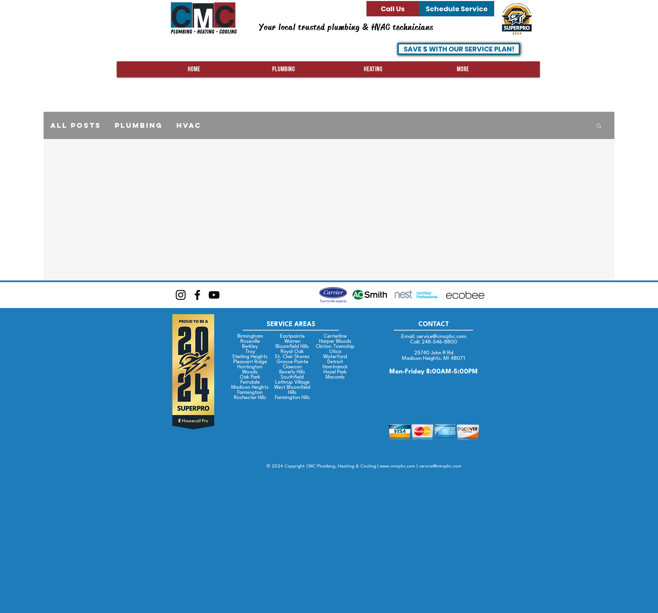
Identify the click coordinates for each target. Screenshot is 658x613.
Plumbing (139, 125)
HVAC (188, 125)
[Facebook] (197, 295)
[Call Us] (392, 8)
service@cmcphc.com (441, 336)
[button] (599, 126)
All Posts (75, 125)
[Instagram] (180, 295)
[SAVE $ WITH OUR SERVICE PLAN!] (458, 49)
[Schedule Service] (456, 8)
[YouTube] (214, 295)
